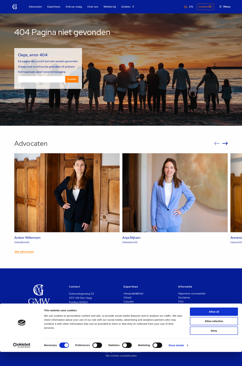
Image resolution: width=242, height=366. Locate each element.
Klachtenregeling (187, 309)
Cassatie (129, 301)
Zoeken (127, 6)
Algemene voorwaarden (192, 293)
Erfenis (128, 305)
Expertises (53, 6)
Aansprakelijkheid (133, 293)
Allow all (214, 325)
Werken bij (110, 6)
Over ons (92, 6)
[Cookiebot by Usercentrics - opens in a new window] (21, 359)
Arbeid (127, 297)
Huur (126, 313)
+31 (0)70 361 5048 (81, 315)
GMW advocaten (15, 6)
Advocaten (35, 6)
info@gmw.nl (76, 311)
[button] (217, 143)
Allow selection (214, 335)
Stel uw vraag (74, 6)
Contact (203, 6)
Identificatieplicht (188, 305)
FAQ (181, 301)
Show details (176, 359)
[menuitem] (35, 6)
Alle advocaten (24, 251)
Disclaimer (184, 297)
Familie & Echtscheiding (137, 309)
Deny (214, 344)
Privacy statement (189, 313)
